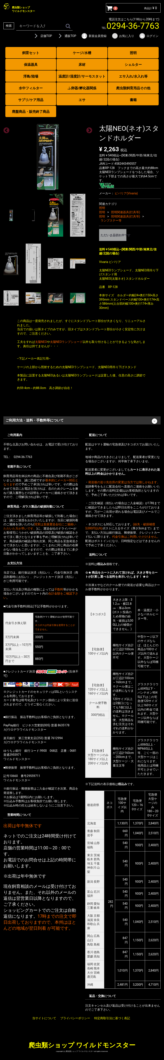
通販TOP (66, 36)
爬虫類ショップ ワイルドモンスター (82, 1045)
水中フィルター (31, 88)
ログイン (148, 36)
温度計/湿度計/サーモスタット (82, 76)
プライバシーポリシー (75, 1018)
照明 (133, 53)
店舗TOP (42, 36)
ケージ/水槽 (82, 53)
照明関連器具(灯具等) (125, 212)
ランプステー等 (111, 220)
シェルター (133, 65)
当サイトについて (44, 1018)
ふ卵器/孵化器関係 (82, 88)
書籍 (133, 100)
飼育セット (30, 53)
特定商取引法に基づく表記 (112, 1018)
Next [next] (88, 129)
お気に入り (123, 36)
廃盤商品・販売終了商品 (31, 112)
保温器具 (31, 65)
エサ (82, 100)
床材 (82, 65)
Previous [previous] (5, 129)
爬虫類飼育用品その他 (133, 88)
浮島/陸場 (30, 76)
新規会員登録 (94, 36)
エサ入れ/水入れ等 (133, 76)
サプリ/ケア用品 (30, 100)
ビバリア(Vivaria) (126, 193)
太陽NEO (41, 342)
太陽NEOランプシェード (66, 342)
